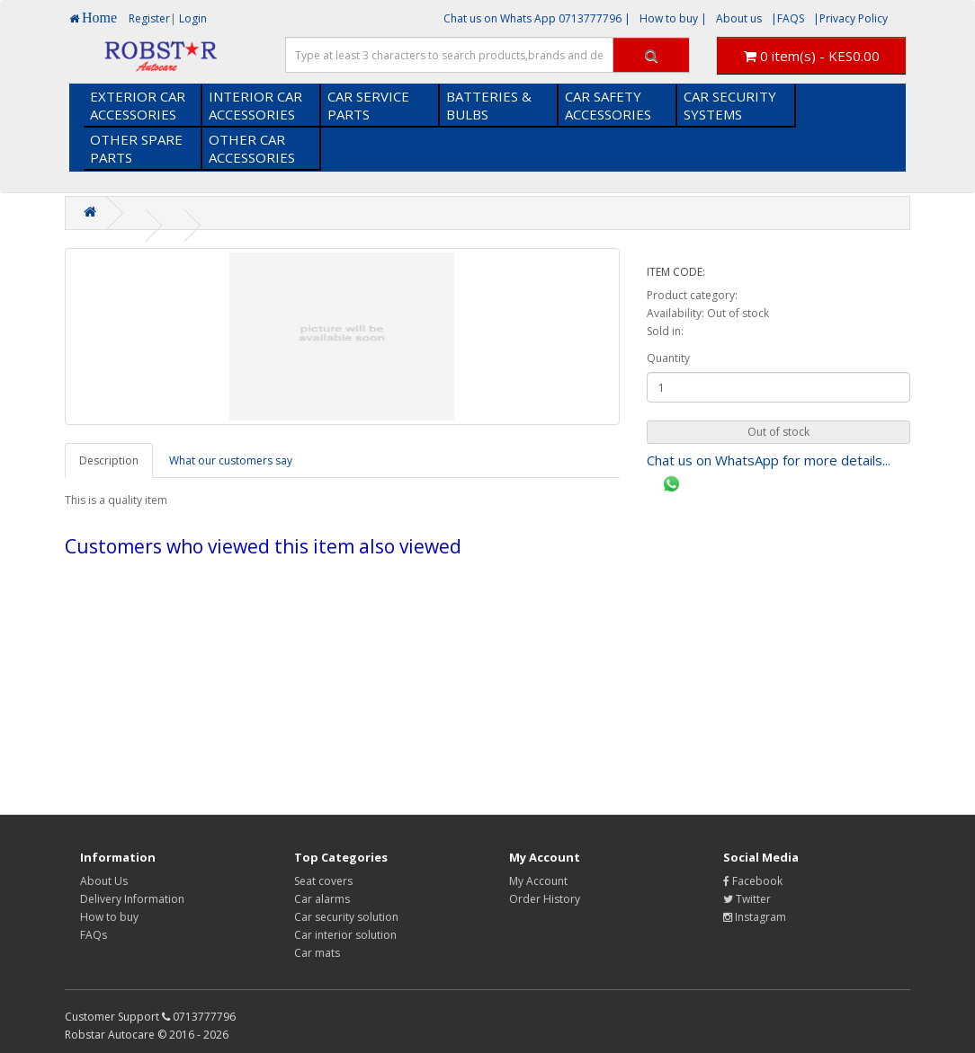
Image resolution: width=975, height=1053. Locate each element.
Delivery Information (132, 899)
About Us (104, 881)
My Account (538, 881)
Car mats (317, 952)
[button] (778, 432)
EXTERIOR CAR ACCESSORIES (137, 105)
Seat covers (323, 881)
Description (109, 460)
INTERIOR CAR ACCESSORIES (255, 105)
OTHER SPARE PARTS (136, 148)
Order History (544, 899)
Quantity (668, 358)
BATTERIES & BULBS (489, 105)
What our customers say (230, 460)
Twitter (747, 899)
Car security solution (346, 917)
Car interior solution (345, 934)
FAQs (93, 934)
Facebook (753, 881)
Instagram (754, 917)
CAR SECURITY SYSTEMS (730, 105)
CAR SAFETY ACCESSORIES (608, 105)
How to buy (109, 917)
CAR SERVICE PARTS (368, 105)
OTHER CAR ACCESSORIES (252, 148)
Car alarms (322, 899)
